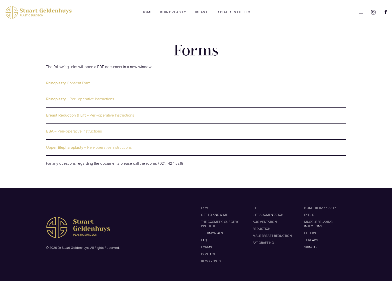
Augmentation (265, 222)
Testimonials (212, 233)
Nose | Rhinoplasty (320, 208)
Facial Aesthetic (233, 12)
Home (147, 12)
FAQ (204, 240)
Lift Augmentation (268, 215)
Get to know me (214, 215)
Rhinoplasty (173, 12)
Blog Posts (211, 261)
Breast (201, 12)
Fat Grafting (263, 243)
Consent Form (68, 83)
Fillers (310, 233)
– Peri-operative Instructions (80, 99)
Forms (206, 247)
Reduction (261, 229)
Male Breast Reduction (272, 236)
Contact (208, 254)
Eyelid (309, 215)
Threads (311, 240)
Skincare (311, 247)
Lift (256, 208)
